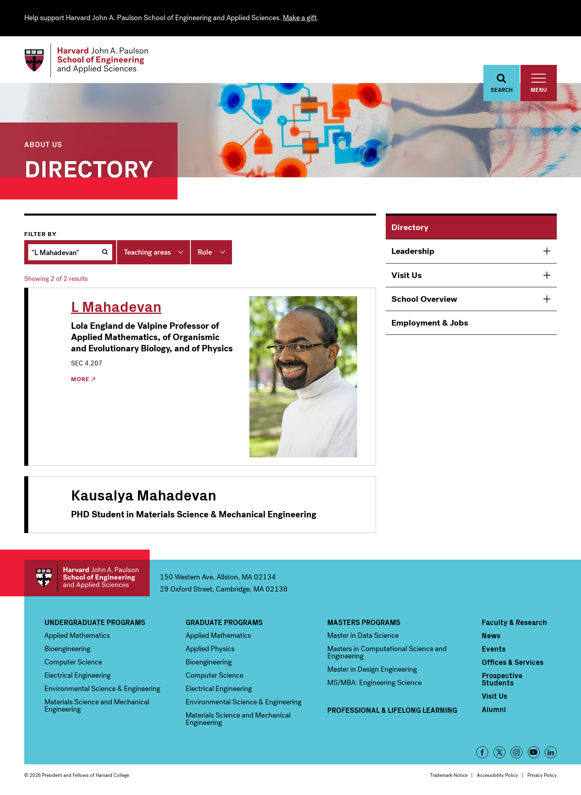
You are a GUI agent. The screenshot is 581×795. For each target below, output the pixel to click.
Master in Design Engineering (372, 669)
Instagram (516, 752)
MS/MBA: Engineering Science (374, 682)
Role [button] (205, 252)
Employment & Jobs (429, 322)
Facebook (482, 752)
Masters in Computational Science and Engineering (387, 652)
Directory (409, 227)
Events (494, 648)
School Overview (424, 299)
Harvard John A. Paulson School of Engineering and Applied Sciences (87, 578)
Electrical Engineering (77, 675)
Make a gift (300, 18)
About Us (43, 144)
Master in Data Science (363, 635)
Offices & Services (512, 662)
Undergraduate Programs (94, 622)
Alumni (494, 709)
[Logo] (86, 60)
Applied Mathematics (77, 635)
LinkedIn (551, 752)
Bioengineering (67, 648)
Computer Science (73, 662)
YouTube (534, 752)
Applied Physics (210, 648)
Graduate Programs (224, 622)
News (491, 635)
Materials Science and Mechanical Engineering (96, 705)
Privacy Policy (542, 775)
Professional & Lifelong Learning (392, 710)
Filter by (40, 234)
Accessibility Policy (497, 775)
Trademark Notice (449, 775)
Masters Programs (363, 622)
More (80, 379)
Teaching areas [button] (147, 252)
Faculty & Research (514, 622)
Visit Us (406, 275)
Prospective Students (502, 679)
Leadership (413, 251)
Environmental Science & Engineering (102, 688)
